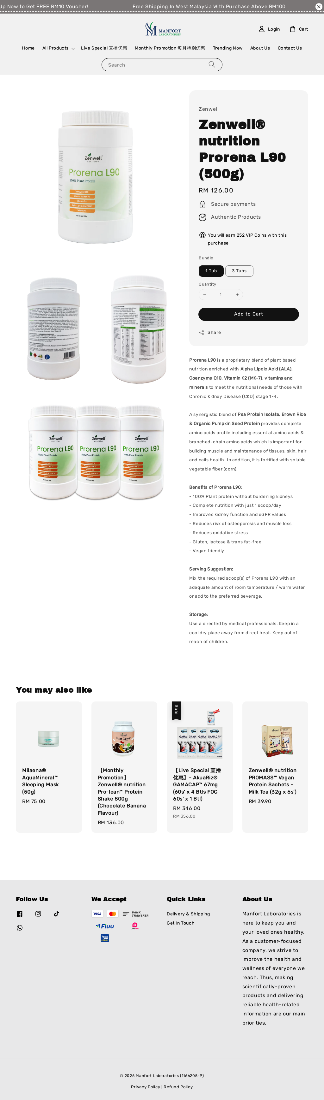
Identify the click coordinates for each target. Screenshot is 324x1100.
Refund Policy (178, 1087)
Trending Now (228, 48)
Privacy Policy (145, 1087)
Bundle (206, 258)
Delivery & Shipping (188, 914)
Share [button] (210, 332)
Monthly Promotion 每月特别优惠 (170, 48)
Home (28, 48)
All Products (55, 48)
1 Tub (211, 271)
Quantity (207, 284)
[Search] (212, 64)
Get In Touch (181, 923)
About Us (260, 48)
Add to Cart (248, 314)
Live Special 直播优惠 (104, 48)
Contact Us (290, 48)
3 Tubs (239, 271)
